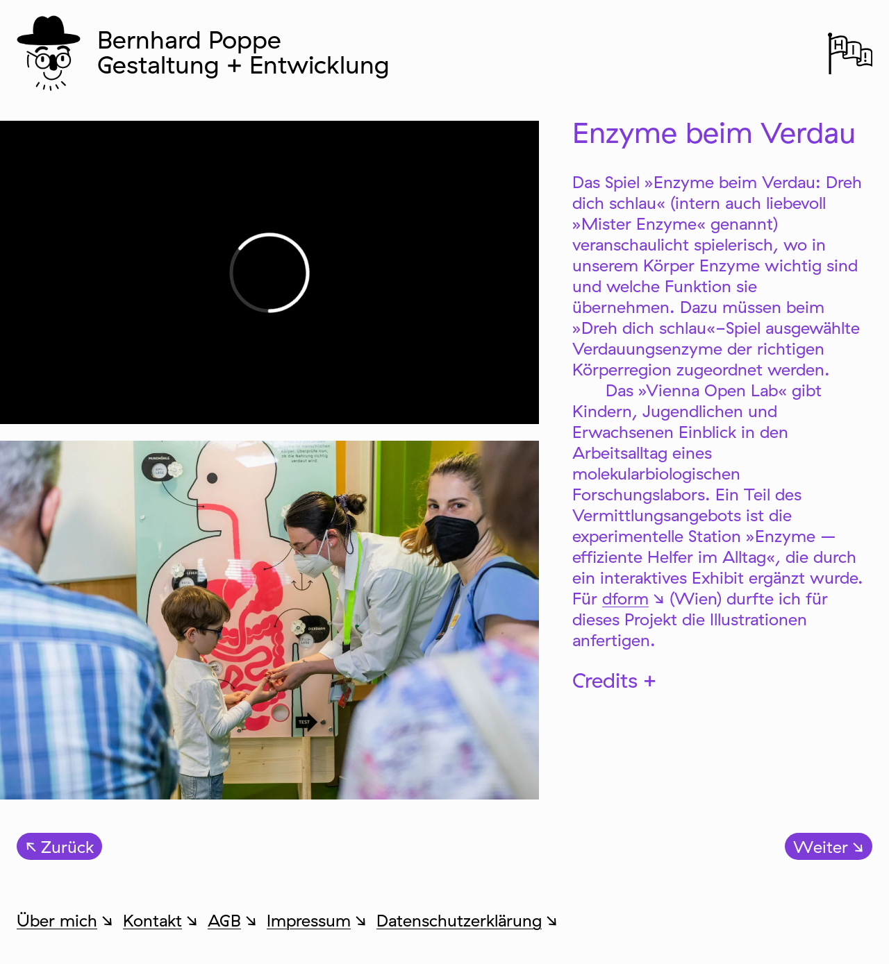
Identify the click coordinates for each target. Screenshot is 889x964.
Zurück (67, 846)
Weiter (820, 846)
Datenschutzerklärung (459, 920)
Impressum (309, 920)
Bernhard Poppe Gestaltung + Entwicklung (243, 52)
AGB (224, 920)
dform (625, 598)
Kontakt (152, 920)
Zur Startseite (52, 52)
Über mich (57, 920)
